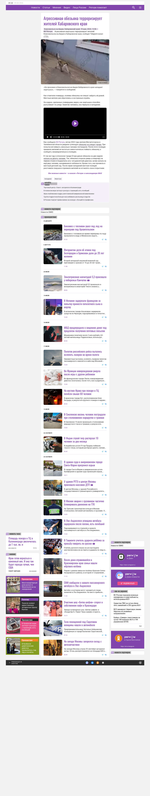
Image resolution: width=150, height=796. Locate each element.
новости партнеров (52, 209)
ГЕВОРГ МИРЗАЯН (14, 689)
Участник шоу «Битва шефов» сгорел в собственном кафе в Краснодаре (83, 702)
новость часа (14, 652)
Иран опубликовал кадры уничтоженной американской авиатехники (69, 194)
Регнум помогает (105, 7)
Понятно (135, 780)
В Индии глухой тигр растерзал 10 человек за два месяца (81, 498)
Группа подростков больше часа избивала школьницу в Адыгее (67, 197)
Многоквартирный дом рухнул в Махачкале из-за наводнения (29, 704)
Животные (58, 179)
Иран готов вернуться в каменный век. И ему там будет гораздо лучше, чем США (21, 681)
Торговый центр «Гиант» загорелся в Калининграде (62, 187)
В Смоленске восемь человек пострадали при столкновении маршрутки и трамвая (85, 455)
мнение (12, 672)
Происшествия (27, 697)
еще (140, 744)
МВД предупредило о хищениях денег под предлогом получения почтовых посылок (85, 348)
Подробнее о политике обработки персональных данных (107, 780)
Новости (42, 7)
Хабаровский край (72, 29)
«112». (46, 36)
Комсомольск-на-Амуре (54, 29)
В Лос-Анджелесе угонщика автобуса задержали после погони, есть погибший (84, 601)
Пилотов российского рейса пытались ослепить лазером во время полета (83, 372)
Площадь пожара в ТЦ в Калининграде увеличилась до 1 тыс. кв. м (22, 659)
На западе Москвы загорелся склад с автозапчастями (83, 761)
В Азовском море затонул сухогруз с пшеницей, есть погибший (29, 745)
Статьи (53, 7)
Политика (25, 717)
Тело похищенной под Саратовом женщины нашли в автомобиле (80, 741)
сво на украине (121, 709)
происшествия (50, 217)
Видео (74, 7)
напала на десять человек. (55, 158)
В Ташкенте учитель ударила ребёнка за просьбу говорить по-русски (84, 620)
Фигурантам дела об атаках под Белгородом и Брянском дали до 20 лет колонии (84, 253)
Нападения (48, 179)
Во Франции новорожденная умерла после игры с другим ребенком (82, 411)
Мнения (64, 7)
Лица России (86, 7)
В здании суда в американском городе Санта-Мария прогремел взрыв (83, 522)
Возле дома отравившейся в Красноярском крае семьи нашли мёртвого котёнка (80, 661)
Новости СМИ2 (47, 212)
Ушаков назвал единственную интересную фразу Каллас (29, 724)
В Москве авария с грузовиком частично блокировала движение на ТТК (84, 581)
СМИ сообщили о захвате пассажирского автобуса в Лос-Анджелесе (84, 682)
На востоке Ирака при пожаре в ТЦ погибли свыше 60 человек (81, 431)
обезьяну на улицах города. (90, 144)
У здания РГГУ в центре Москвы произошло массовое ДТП (80, 542)
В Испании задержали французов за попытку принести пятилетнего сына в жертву (83, 323)
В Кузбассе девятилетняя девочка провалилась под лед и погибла (29, 766)
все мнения (32, 689)
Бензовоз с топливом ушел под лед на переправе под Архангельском (83, 227)
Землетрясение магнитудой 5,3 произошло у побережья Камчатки (85, 278)
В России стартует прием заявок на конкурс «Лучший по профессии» (69, 200)
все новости (12, 666)
